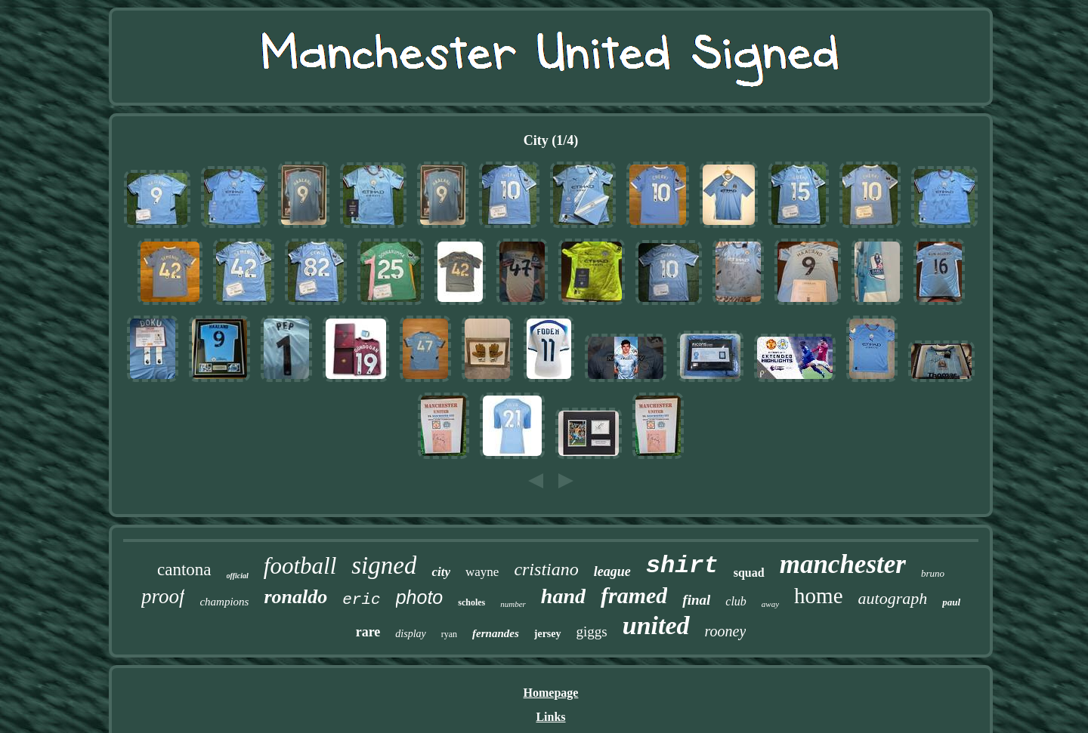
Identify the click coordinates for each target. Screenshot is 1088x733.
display (410, 633)
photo (420, 597)
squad (749, 572)
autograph (893, 598)
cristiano (546, 569)
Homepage (551, 692)
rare (368, 631)
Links (550, 716)
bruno (932, 573)
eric (361, 599)
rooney (725, 631)
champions (224, 602)
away (770, 603)
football (300, 566)
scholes (471, 602)
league (612, 571)
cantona (184, 569)
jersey (547, 633)
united (656, 625)
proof (163, 596)
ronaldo (295, 597)
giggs (591, 631)
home (818, 596)
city (440, 572)
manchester (843, 564)
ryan (449, 634)
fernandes (495, 633)
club (735, 601)
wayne (482, 572)
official (238, 575)
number (513, 603)
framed (634, 595)
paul (951, 602)
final (696, 600)
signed (383, 565)
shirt (682, 566)
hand (563, 596)
